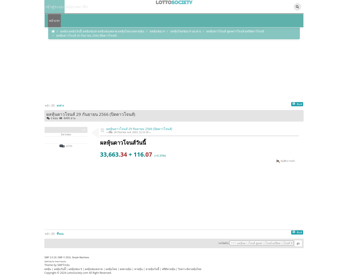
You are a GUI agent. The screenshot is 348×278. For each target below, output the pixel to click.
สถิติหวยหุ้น (168, 269)
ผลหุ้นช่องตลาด (94, 269)
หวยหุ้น (138, 269)
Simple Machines (80, 257)
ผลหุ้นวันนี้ (60, 269)
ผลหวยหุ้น (125, 269)
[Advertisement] (174, 71)
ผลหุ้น (47, 269)
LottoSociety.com (77, 273)
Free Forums (60, 261)
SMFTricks (63, 265)
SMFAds (48, 261)
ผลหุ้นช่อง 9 (75, 269)
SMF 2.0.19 (50, 257)
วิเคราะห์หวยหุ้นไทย (189, 269)
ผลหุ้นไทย (111, 269)
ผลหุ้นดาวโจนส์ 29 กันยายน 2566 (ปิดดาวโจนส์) (139, 129)
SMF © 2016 (64, 257)
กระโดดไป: (223, 243)
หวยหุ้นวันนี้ (152, 269)
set (84, 129)
